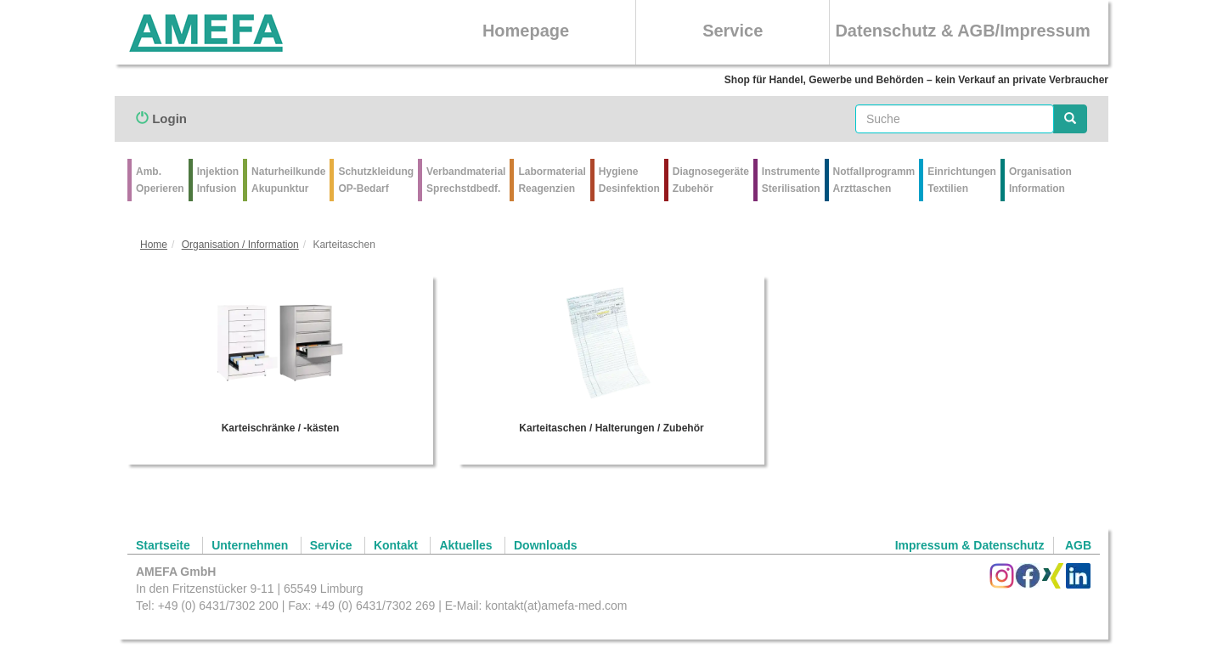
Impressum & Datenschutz (970, 545)
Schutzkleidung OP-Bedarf (376, 180)
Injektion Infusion (218, 180)
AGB (1078, 545)
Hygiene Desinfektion (629, 180)
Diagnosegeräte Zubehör (711, 180)
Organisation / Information (240, 245)
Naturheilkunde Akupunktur (288, 180)
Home (153, 245)
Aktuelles (465, 545)
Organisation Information (1040, 180)
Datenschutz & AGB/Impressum (962, 30)
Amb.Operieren (160, 180)
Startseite (163, 545)
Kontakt (396, 545)
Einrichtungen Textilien (961, 180)
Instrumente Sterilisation (791, 180)
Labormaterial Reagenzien (551, 180)
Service (732, 30)
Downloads (546, 545)
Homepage (525, 30)
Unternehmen (249, 545)
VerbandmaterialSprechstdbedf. (465, 180)
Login (161, 118)
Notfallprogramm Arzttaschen (874, 180)
